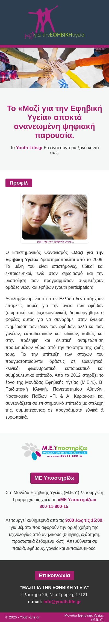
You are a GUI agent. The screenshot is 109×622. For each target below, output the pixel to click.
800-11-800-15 (54, 506)
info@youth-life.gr (62, 601)
